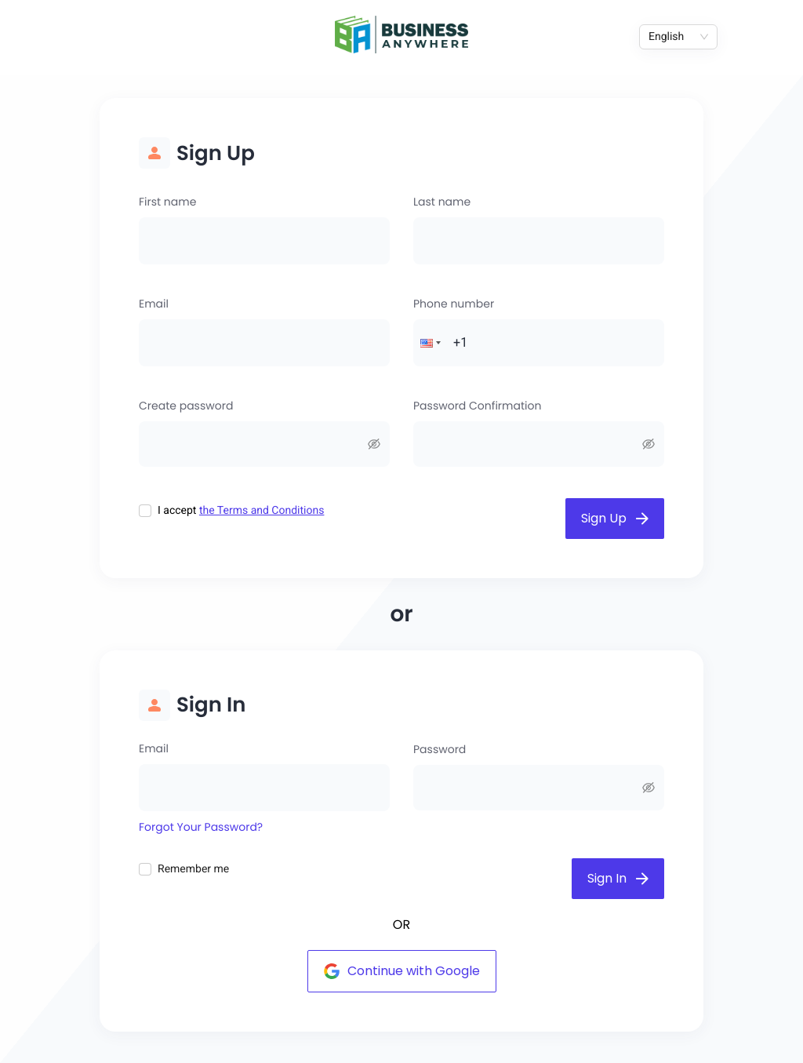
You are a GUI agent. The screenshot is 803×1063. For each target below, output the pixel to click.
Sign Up (615, 518)
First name (167, 201)
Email (154, 303)
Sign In (618, 878)
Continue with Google (402, 971)
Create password (186, 405)
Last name (442, 201)
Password (439, 749)
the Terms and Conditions (262, 510)
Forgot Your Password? (201, 827)
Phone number (453, 303)
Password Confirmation (477, 405)
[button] (429, 343)
